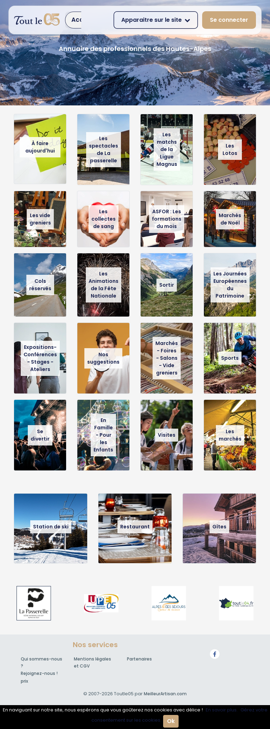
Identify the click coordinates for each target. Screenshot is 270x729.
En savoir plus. (222, 710)
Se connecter (229, 20)
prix (24, 681)
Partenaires (139, 659)
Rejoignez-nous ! (39, 673)
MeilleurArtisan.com (165, 694)
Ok (171, 721)
